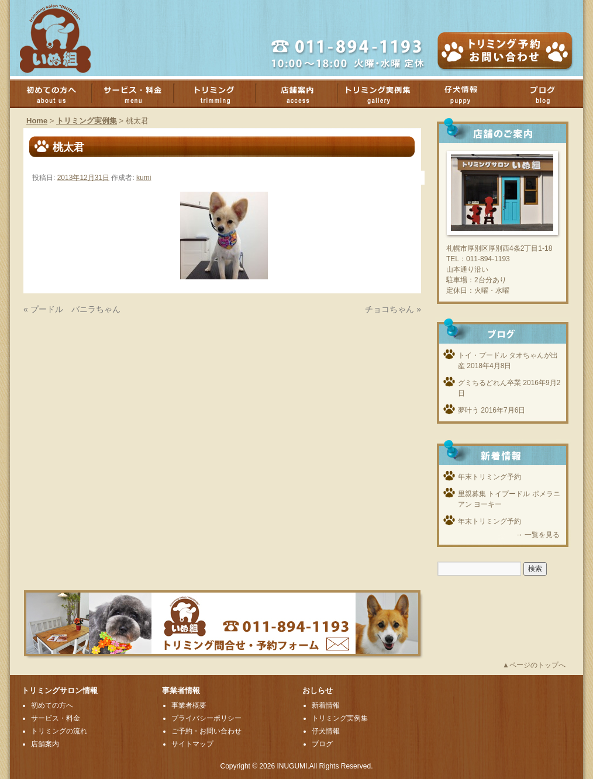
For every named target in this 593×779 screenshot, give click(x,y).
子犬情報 (466, 93)
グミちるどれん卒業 (489, 383)
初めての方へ (57, 93)
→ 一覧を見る (538, 535)
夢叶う (468, 410)
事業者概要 (188, 705)
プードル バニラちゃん (75, 309)
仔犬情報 (326, 731)
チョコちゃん (389, 309)
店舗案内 (302, 93)
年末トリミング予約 (489, 477)
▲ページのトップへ (534, 665)
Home (36, 120)
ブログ (322, 744)
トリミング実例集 (384, 93)
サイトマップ (192, 744)
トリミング (220, 93)
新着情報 (326, 705)
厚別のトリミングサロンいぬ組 (65, 38)
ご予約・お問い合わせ (206, 731)
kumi (143, 178)
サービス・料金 (138, 93)
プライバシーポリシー (206, 718)
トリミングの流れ (59, 731)
